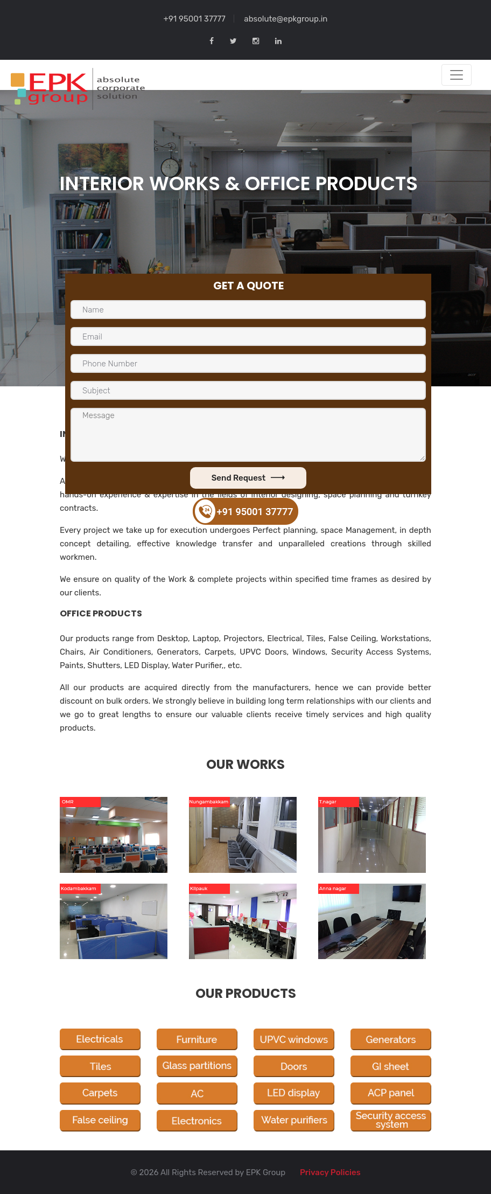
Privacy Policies (330, 1172)
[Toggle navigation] (456, 75)
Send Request (248, 478)
